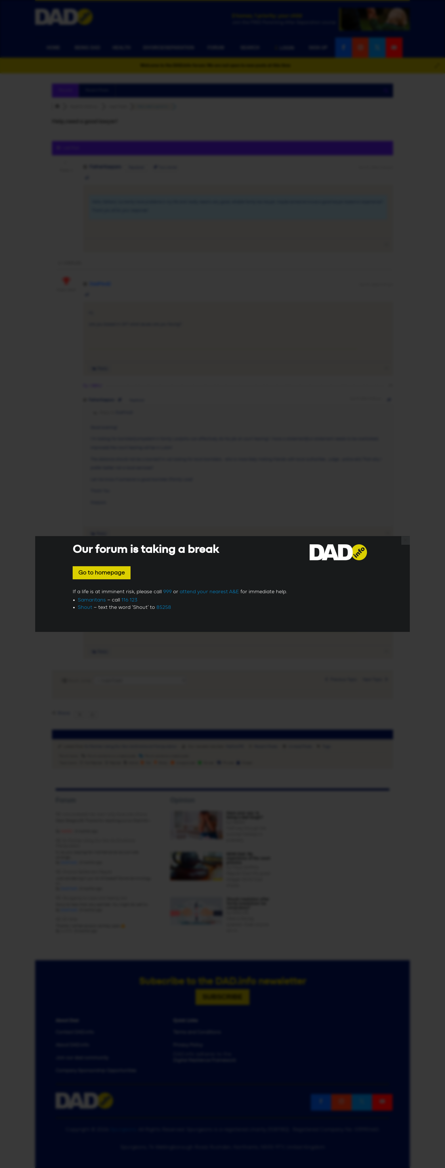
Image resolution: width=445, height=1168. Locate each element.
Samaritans (92, 600)
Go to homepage (101, 573)
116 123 (129, 600)
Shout (85, 607)
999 (167, 591)
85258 (163, 607)
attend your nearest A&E (209, 591)
